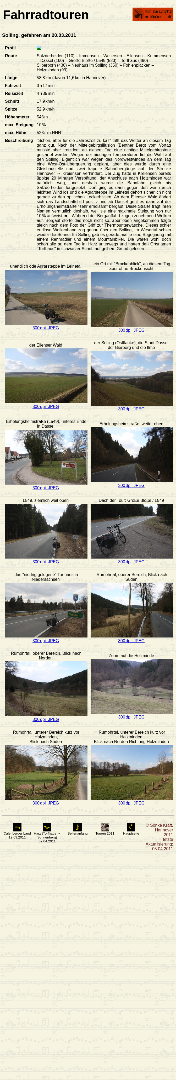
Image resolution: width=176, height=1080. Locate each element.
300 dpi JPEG (45, 328)
